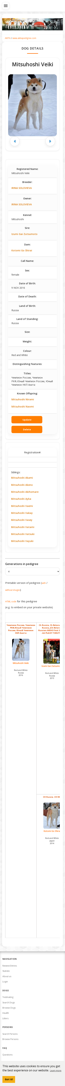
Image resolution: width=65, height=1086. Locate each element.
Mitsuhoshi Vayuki (22, 541)
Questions (7, 1054)
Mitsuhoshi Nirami (22, 399)
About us (6, 976)
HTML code (10, 601)
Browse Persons (10, 1039)
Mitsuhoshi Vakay (22, 513)
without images (12, 590)
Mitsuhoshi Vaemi (22, 506)
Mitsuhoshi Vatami (22, 527)
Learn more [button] (55, 1070)
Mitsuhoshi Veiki (20, 652)
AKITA (8, 38)
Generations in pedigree (21, 564)
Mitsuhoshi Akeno (22, 484)
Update (27, 419)
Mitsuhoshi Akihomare (24, 491)
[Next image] (50, 141)
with (44, 583)
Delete (27, 429)
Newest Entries (9, 965)
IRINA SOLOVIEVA (21, 188)
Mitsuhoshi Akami (22, 477)
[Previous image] (15, 141)
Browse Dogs (9, 1007)
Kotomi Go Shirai (21, 250)
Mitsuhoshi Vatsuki (22, 534)
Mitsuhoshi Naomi (22, 406)
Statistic (6, 970)
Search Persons (10, 1033)
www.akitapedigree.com (24, 38)
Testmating (7, 997)
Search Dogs (8, 1002)
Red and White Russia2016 (21, 673)
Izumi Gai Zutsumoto (24, 234)
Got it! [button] (9, 1079)
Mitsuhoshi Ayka (21, 498)
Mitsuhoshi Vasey (21, 520)
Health (5, 1013)
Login (5, 981)
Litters (5, 1018)
